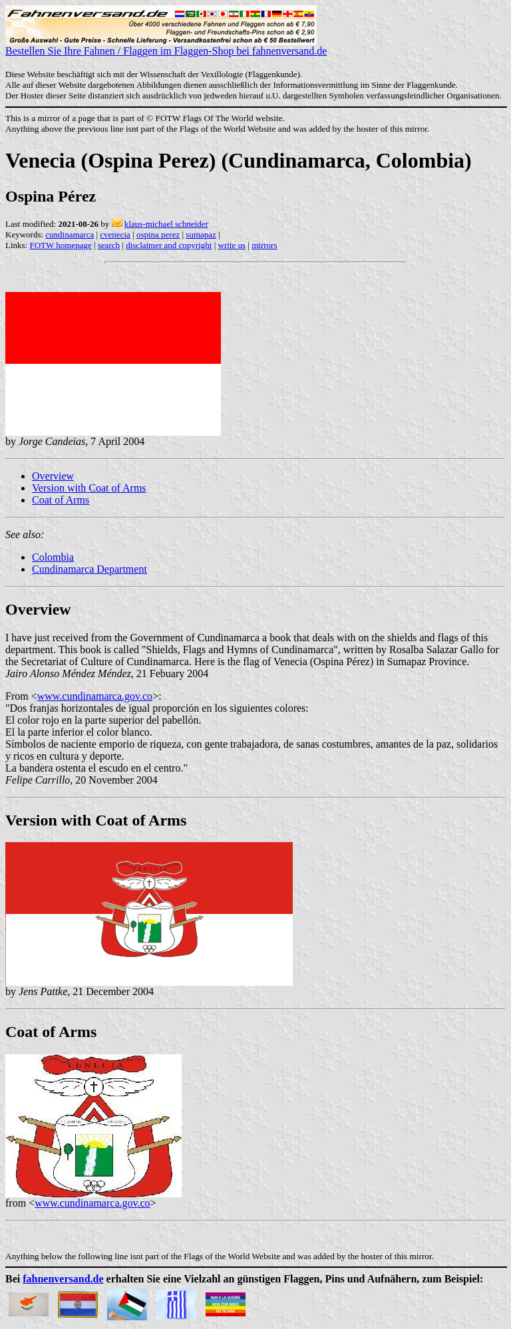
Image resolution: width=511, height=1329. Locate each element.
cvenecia (115, 234)
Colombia (53, 557)
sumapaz (201, 234)
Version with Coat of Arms (89, 488)
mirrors (264, 245)
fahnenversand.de (63, 1278)
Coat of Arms (60, 500)
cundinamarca (69, 234)
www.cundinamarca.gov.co (94, 696)
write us (232, 245)
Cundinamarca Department (89, 569)
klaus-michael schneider (166, 224)
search (109, 245)
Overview (53, 476)
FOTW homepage (60, 245)
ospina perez (158, 234)
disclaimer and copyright (169, 245)
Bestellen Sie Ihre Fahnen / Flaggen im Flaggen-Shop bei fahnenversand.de (166, 46)
